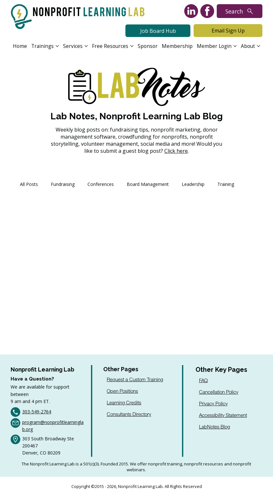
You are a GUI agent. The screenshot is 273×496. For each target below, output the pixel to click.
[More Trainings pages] (57, 46)
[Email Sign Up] (228, 30)
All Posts (29, 184)
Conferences (100, 184)
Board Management (148, 184)
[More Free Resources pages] (131, 46)
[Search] (239, 11)
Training (225, 184)
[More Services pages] (86, 46)
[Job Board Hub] (157, 30)
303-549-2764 (36, 412)
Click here (176, 150)
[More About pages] (258, 46)
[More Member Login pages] (235, 46)
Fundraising (63, 184)
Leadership (193, 184)
